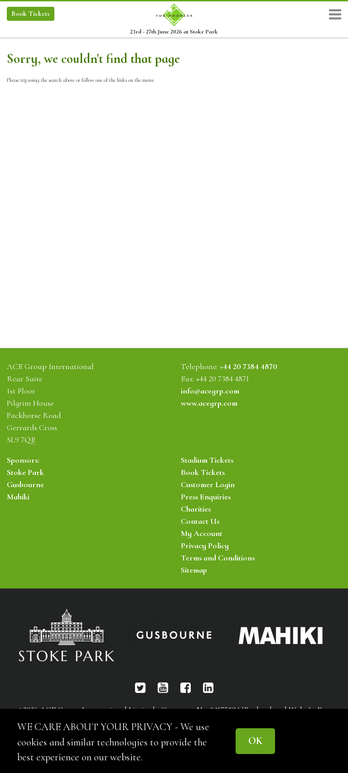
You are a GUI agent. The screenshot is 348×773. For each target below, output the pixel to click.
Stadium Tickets (207, 460)
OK (255, 741)
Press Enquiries (206, 497)
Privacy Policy (205, 545)
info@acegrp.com (210, 391)
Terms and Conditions (218, 558)
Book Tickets (203, 472)
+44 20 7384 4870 (248, 366)
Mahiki (18, 497)
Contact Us (200, 521)
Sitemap (194, 570)
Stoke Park (25, 472)
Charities (196, 509)
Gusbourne (25, 484)
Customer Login (208, 484)
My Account (201, 533)
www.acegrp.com (209, 403)
